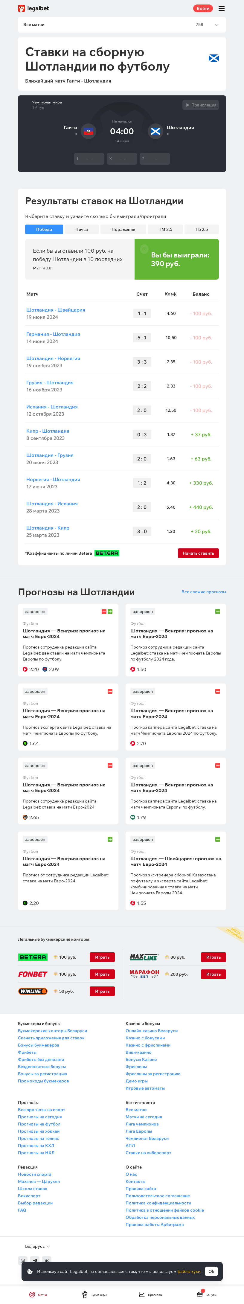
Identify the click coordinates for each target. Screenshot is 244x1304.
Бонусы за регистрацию (42, 1075)
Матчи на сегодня (144, 1118)
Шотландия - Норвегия (53, 359)
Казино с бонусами (145, 1039)
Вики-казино (139, 1053)
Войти (203, 8)
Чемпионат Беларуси (147, 1139)
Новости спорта (34, 1175)
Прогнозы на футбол (39, 1125)
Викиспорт (29, 1197)
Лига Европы (139, 1132)
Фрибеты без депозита (41, 1060)
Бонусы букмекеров (39, 1046)
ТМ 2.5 (165, 230)
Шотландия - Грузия (50, 456)
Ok (211, 1271)
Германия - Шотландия (53, 335)
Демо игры (137, 1082)
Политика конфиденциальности (158, 1204)
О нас (131, 1175)
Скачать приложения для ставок (51, 1039)
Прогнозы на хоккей (39, 1132)
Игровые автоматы (145, 1089)
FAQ (22, 1211)
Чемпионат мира (47, 103)
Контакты (135, 1182)
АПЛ (130, 1146)
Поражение (123, 230)
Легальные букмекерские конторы (53, 940)
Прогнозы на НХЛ (36, 1154)
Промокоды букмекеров (43, 1082)
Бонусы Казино (141, 1060)
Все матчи (136, 1111)
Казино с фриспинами (148, 1046)
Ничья (81, 230)
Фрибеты (27, 1053)
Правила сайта (141, 1189)
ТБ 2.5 (202, 230)
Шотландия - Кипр (47, 528)
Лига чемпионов (142, 1125)
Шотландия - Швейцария (55, 310)
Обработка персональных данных (160, 1218)
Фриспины (136, 1067)
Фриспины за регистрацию (153, 1075)
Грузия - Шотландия (50, 383)
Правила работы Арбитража (155, 1225)
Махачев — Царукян (39, 1182)
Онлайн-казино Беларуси (152, 1032)
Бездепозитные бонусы (42, 1067)
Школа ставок (33, 1189)
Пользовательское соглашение (158, 1197)
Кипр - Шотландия (47, 431)
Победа (44, 230)
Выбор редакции (35, 1204)
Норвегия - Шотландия (53, 480)
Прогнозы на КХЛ (36, 1146)
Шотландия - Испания (52, 504)
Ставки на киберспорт (148, 1154)
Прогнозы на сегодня (40, 1118)
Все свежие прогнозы (204, 592)
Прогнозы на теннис (38, 1139)
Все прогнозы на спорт (41, 1111)
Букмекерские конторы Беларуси (52, 1032)
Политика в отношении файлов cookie (165, 1211)
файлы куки (188, 1271)
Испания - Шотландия (52, 407)
